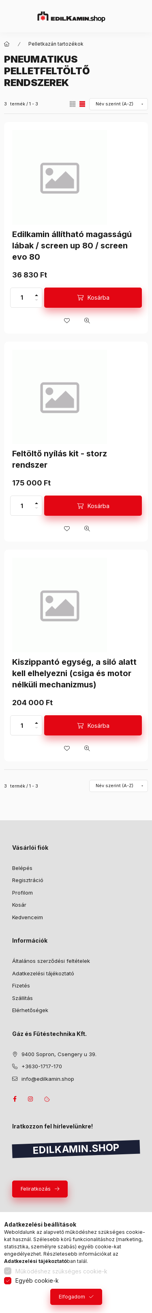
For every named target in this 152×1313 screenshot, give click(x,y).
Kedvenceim (27, 917)
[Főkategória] (7, 44)
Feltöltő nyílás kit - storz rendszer (59, 459)
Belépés (22, 868)
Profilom (22, 892)
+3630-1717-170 (41, 1066)
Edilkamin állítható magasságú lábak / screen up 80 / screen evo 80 (72, 245)
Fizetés (21, 985)
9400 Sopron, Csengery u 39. (58, 1054)
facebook (14, 1099)
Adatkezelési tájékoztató (43, 973)
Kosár (19, 904)
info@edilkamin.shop (47, 1079)
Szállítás (22, 998)
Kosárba (98, 297)
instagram (31, 1099)
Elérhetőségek (30, 1010)
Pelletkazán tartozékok (55, 44)
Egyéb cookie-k (37, 1280)
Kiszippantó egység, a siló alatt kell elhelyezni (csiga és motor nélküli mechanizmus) (74, 673)
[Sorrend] (118, 104)
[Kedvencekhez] (67, 321)
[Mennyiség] (22, 297)
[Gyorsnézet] (87, 321)
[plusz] (36, 293)
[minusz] (36, 302)
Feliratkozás (36, 1188)
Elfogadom (72, 1297)
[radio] (72, 104)
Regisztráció (27, 880)
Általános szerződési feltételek (51, 961)
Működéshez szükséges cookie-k (61, 1271)
